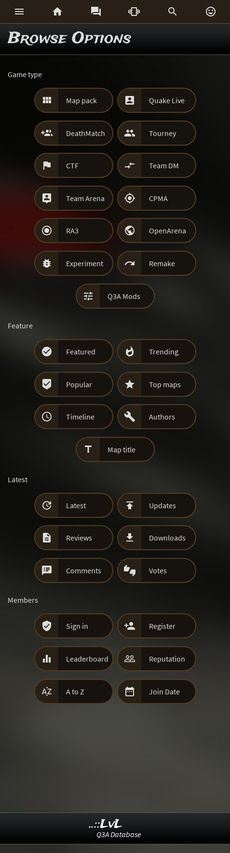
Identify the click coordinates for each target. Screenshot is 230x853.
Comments (83, 570)
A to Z (75, 691)
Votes (158, 570)
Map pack (81, 100)
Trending (163, 351)
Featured (80, 351)
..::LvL (106, 824)
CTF (72, 165)
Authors (162, 416)
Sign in (77, 626)
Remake (162, 263)
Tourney (162, 133)
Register (162, 626)
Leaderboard (87, 658)
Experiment (84, 263)
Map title (121, 449)
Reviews (79, 537)
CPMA (158, 198)
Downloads (167, 537)
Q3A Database (118, 834)
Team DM (164, 165)
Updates (162, 505)
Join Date (164, 691)
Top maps (165, 384)
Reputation (167, 658)
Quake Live (167, 100)
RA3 (72, 230)
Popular (79, 384)
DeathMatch (85, 133)
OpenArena (167, 230)
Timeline (80, 416)
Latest (76, 505)
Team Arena (85, 198)
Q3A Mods (124, 296)
